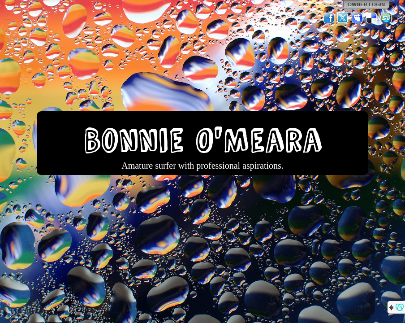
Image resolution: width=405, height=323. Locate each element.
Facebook (329, 18)
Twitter (343, 18)
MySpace (357, 18)
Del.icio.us (372, 18)
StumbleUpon (386, 18)
